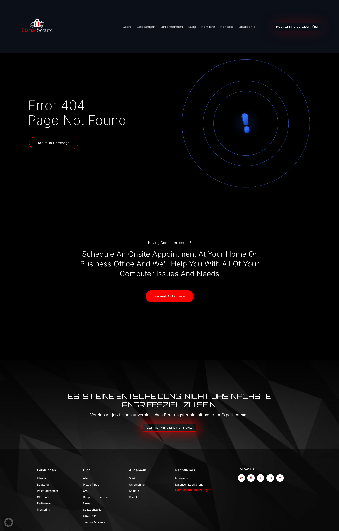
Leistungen (146, 26)
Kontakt (226, 26)
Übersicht (43, 478)
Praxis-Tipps (91, 484)
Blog (192, 26)
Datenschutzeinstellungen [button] (193, 490)
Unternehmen (172, 26)
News (86, 503)
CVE (85, 490)
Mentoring (43, 509)
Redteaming (44, 503)
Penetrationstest (47, 490)
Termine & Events (94, 522)
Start (127, 26)
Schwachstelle (92, 509)
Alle (85, 478)
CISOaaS (43, 497)
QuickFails (89, 515)
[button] (8, 522)
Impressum (182, 478)
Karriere (208, 26)
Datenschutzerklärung (189, 484)
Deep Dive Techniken (96, 497)
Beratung (43, 484)
